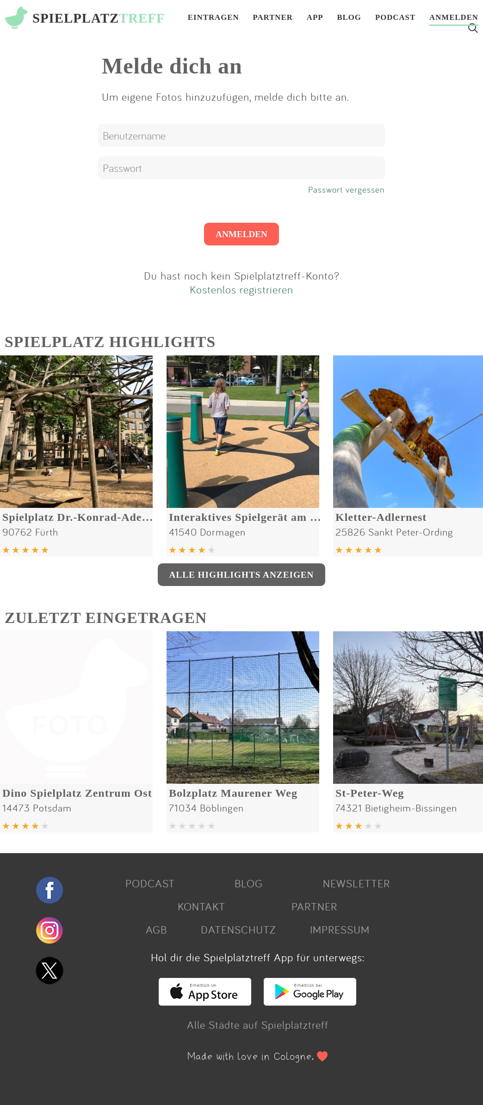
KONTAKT (201, 906)
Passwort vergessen (346, 189)
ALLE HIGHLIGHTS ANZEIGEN (241, 575)
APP (315, 17)
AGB (156, 929)
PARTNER (273, 17)
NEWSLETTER (356, 883)
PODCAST (395, 17)
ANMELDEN (453, 17)
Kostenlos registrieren (241, 289)
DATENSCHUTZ (238, 929)
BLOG (349, 17)
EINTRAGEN (213, 17)
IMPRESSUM (340, 929)
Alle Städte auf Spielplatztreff (257, 1025)
